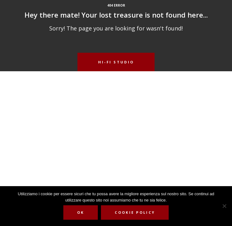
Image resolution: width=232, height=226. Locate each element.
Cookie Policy (135, 212)
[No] (224, 206)
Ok (80, 212)
